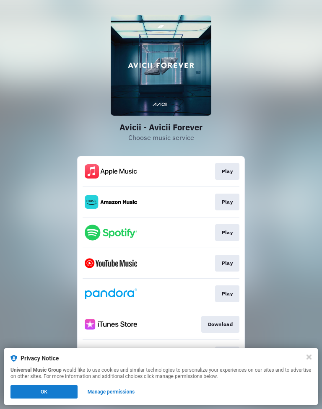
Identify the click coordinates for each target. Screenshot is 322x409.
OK (44, 392)
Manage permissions (111, 392)
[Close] (309, 357)
